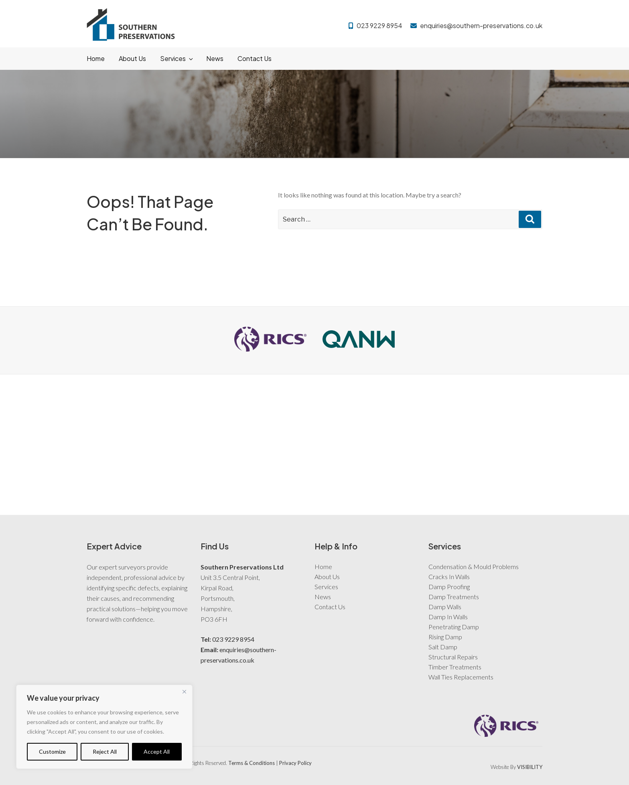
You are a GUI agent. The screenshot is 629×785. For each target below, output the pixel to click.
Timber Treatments (454, 667)
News (214, 58)
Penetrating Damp (453, 626)
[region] (104, 727)
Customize (52, 751)
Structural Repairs (453, 657)
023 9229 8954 (379, 25)
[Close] (184, 691)
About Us (132, 58)
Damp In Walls (448, 616)
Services (177, 58)
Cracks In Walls (449, 576)
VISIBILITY (529, 767)
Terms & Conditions (251, 763)
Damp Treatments (453, 596)
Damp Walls (444, 606)
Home (96, 58)
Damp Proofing (449, 586)
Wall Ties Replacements (460, 677)
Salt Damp (442, 647)
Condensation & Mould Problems (473, 566)
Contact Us (254, 58)
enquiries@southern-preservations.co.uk (481, 25)
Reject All (105, 751)
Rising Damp (445, 637)
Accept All (157, 751)
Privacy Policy (295, 763)
